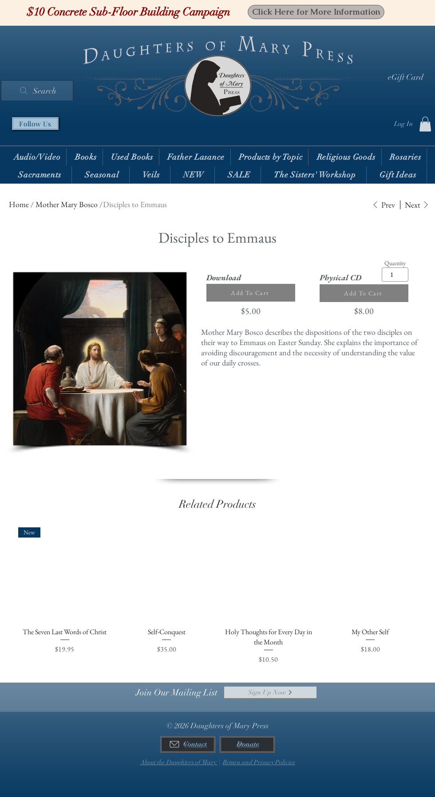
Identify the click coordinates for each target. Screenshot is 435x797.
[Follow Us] (35, 123)
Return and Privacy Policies (259, 762)
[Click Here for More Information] (316, 12)
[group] (217, 596)
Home (19, 204)
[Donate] (247, 744)
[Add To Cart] (250, 293)
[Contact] (187, 744)
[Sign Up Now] (270, 692)
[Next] (416, 204)
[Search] (37, 90)
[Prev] (383, 204)
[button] (425, 124)
